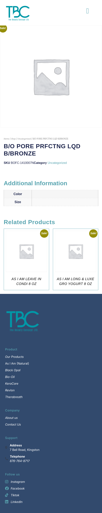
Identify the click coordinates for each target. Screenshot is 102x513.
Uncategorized (24, 138)
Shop (13, 138)
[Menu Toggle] (87, 11)
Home (6, 138)
